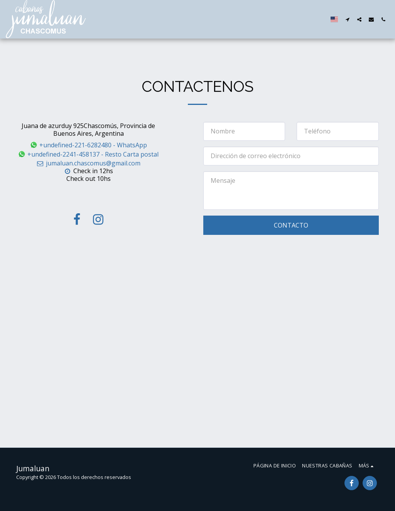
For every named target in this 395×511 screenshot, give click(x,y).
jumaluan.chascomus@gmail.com (88, 163)
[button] (347, 19)
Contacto (291, 225)
